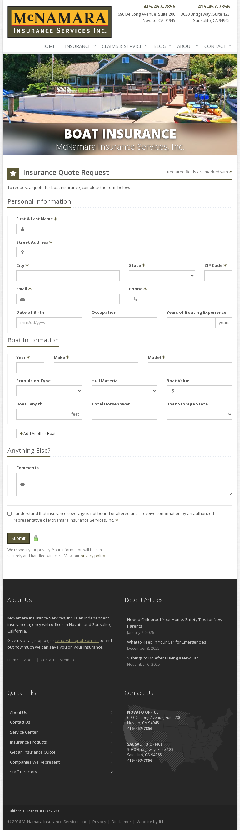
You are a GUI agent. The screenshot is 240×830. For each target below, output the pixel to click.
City (22, 265)
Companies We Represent (61, 762)
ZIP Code (215, 265)
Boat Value (178, 381)
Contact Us (61, 722)
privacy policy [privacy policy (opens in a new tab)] (93, 555)
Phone (138, 289)
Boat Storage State (187, 404)
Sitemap (67, 660)
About (186, 46)
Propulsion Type (33, 381)
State (137, 265)
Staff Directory (61, 772)
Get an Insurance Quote (61, 752)
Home (48, 46)
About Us (61, 712)
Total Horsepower (111, 404)
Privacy (99, 821)
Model (156, 357)
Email (24, 289)
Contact (216, 46)
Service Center (61, 732)
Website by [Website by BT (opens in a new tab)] (150, 821)
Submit (19, 538)
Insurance (79, 46)
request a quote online (77, 640)
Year (23, 357)
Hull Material (105, 381)
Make (61, 357)
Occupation (104, 312)
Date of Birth (30, 312)
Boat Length (29, 404)
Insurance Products (61, 742)
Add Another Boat (38, 433)
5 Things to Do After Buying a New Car (178, 661)
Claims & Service (123, 46)
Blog (161, 46)
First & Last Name (36, 219)
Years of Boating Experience (196, 312)
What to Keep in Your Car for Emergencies (178, 645)
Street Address (34, 242)
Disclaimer (121, 821)
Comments (27, 468)
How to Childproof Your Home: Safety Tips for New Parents (178, 626)
